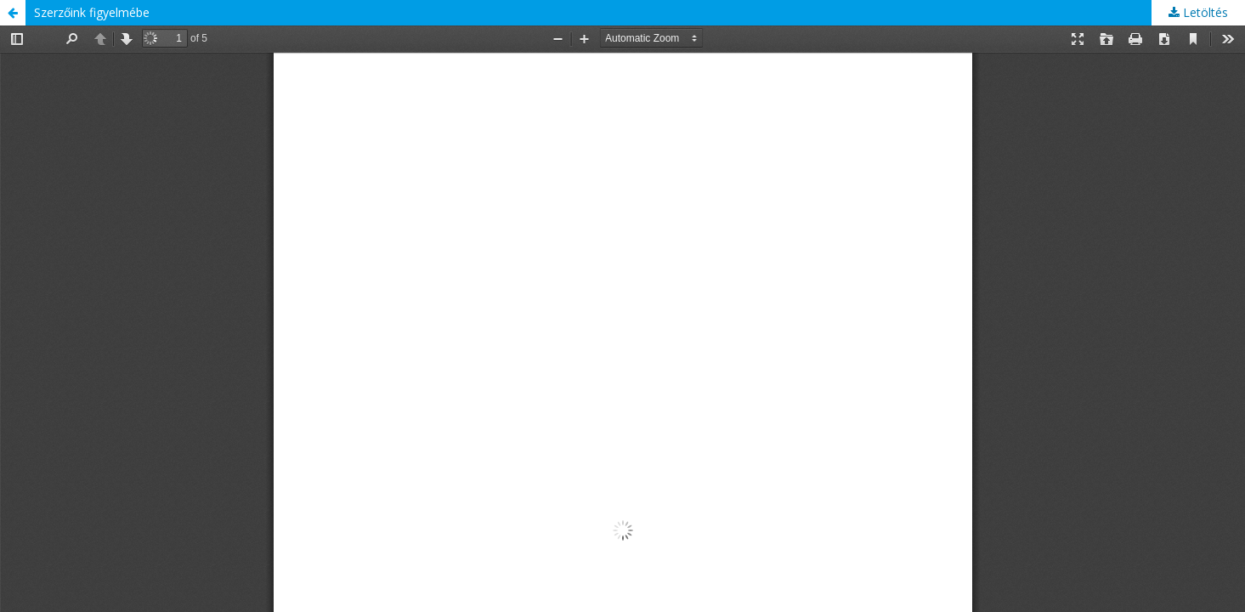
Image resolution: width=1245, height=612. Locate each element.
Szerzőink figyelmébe (92, 12)
